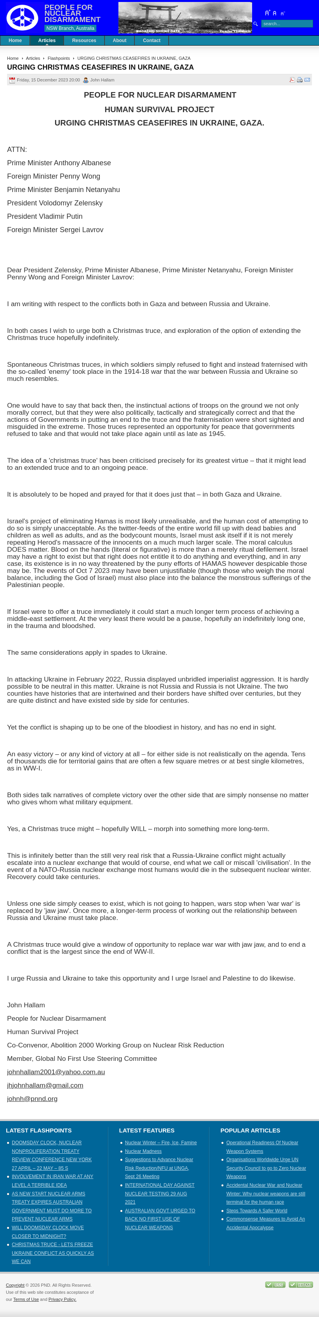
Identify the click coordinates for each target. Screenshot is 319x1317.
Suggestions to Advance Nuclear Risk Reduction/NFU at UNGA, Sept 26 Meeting (159, 1168)
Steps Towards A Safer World (256, 1211)
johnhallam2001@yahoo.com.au (56, 1072)
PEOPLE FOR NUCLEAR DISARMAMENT (72, 13)
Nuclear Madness (143, 1151)
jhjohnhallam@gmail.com (45, 1085)
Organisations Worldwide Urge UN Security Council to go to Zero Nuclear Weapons (266, 1168)
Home (12, 58)
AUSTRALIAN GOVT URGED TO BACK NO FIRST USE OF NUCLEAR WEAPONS (160, 1219)
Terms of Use (26, 1299)
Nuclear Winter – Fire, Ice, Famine (161, 1142)
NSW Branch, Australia (70, 28)
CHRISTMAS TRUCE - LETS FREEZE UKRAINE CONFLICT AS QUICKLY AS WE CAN (53, 1253)
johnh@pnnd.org (32, 1099)
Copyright (15, 1285)
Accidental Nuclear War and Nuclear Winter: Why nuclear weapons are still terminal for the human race (265, 1193)
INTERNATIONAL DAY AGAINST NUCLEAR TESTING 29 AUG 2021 (160, 1193)
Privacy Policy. (62, 1299)
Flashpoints (59, 58)
